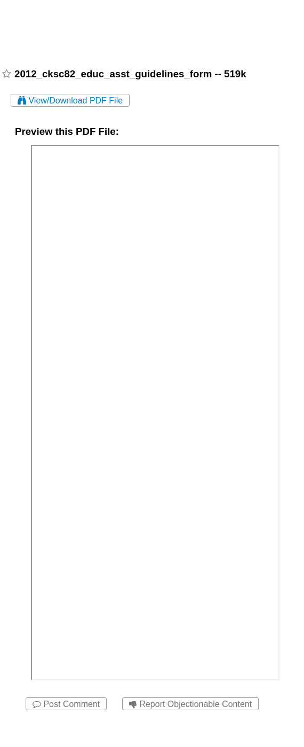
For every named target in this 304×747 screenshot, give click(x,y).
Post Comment (66, 704)
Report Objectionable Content (190, 704)
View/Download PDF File (70, 100)
